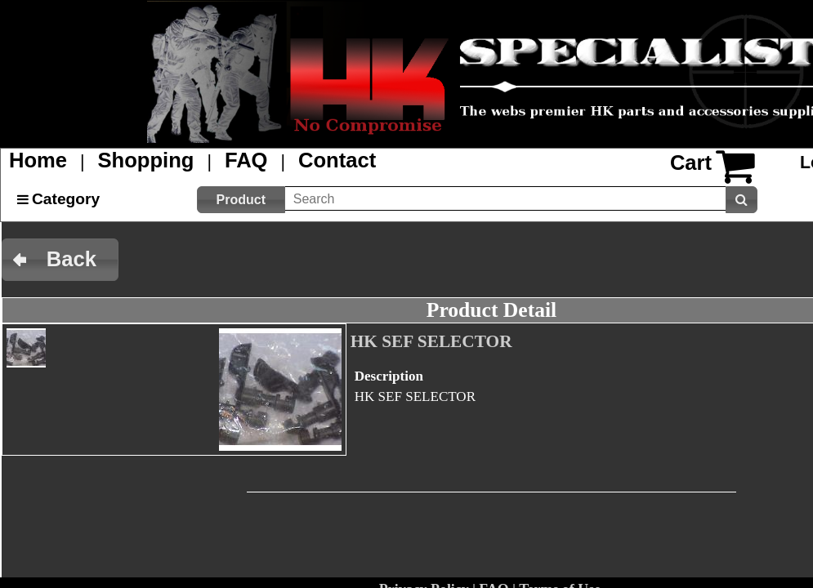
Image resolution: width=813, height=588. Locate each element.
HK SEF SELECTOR (431, 341)
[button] (241, 199)
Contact (337, 160)
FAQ (246, 160)
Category (66, 198)
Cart (691, 162)
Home (38, 160)
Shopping (146, 160)
